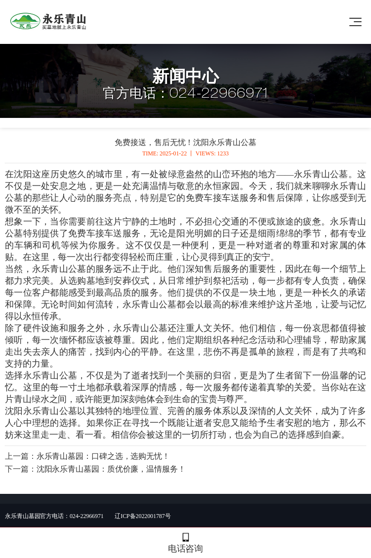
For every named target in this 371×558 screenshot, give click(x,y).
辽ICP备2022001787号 (142, 516)
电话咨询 (185, 543)
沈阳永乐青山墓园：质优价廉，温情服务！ (111, 469)
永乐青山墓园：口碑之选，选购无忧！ (103, 456)
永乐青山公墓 (321, 174)
